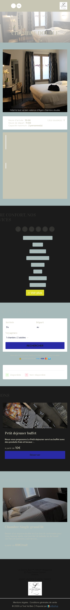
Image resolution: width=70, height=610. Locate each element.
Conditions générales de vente (43, 602)
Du (7, 327)
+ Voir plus (35, 292)
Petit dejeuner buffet (20, 433)
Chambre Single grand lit (24, 527)
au (38, 327)
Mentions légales (20, 602)
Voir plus (10, 194)
